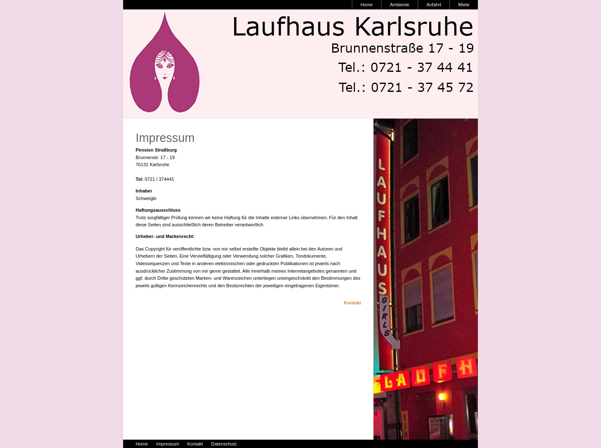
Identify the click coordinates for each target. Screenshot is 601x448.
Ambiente (399, 4)
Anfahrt (434, 4)
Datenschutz (224, 443)
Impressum (167, 443)
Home (367, 4)
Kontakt (352, 302)
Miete (464, 4)
